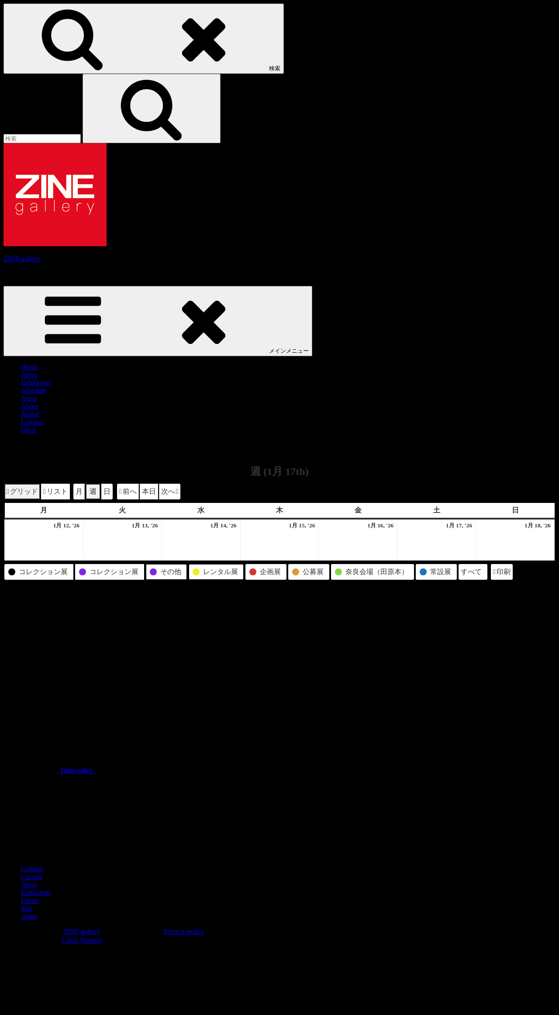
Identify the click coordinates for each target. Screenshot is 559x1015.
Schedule (34, 390)
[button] (128, 491)
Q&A (29, 430)
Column (32, 422)
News (29, 374)
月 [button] (79, 491)
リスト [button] (55, 492)
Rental (30, 414)
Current (31, 877)
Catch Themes (82, 940)
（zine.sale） (76, 770)
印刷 (502, 573)
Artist (29, 398)
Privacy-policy (183, 931)
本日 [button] (149, 491)
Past (27, 908)
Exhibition (36, 382)
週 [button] (93, 491)
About (29, 406)
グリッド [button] (22, 492)
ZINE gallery (22, 258)
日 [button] (107, 491)
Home (29, 367)
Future (30, 900)
